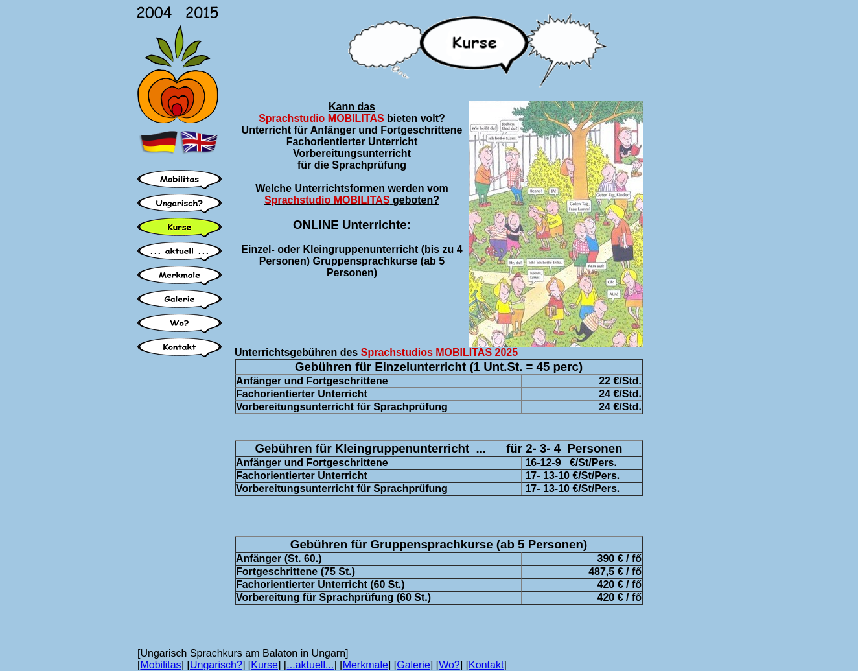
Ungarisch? (216, 664)
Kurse (264, 664)
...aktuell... (310, 664)
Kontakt (486, 664)
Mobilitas (160, 664)
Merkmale (365, 664)
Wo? (449, 664)
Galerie (413, 664)
